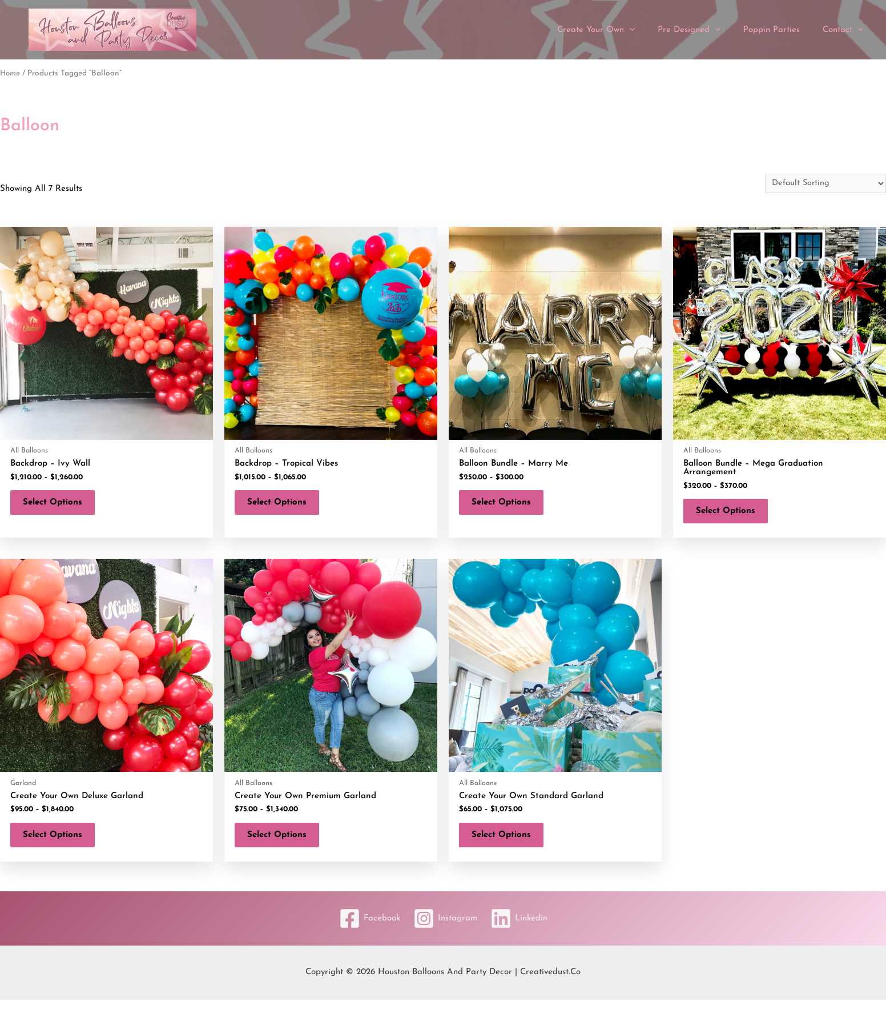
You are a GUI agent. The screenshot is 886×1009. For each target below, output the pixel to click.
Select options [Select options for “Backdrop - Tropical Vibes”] (281, 505)
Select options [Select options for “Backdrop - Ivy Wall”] (57, 505)
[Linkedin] (523, 927)
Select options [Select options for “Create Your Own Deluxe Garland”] (57, 842)
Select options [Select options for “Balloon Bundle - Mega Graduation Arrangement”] (730, 513)
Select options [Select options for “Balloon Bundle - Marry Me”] (505, 505)
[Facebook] (365, 927)
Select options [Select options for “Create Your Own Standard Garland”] (505, 842)
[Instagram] (445, 927)
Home (10, 73)
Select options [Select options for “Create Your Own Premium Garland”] (281, 842)
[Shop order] (824, 183)
